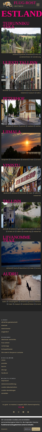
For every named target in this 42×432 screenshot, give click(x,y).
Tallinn (12, 201)
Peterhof (14, 98)
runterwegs (5, 346)
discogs (4, 370)
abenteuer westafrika (8, 339)
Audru (10, 273)
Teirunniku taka (16, 25)
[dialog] (21, 425)
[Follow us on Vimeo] (28, 412)
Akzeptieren (36, 429)
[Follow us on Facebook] (14, 412)
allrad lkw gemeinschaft (9, 322)
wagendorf (5, 332)
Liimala (12, 131)
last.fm (3, 366)
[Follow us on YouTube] (23, 412)
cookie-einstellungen (8, 390)
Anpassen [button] (4, 429)
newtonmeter (5, 328)
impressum (5, 381)
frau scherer (5, 343)
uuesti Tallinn (20, 62)
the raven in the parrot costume (12, 352)
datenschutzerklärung (8, 384)
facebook (4, 373)
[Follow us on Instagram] (19, 412)
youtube (4, 363)
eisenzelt (4, 325)
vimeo (3, 360)
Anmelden (4, 393)
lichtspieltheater (7, 349)
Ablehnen (28, 429)
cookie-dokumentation (9, 387)
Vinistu (11, 165)
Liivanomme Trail (16, 239)
